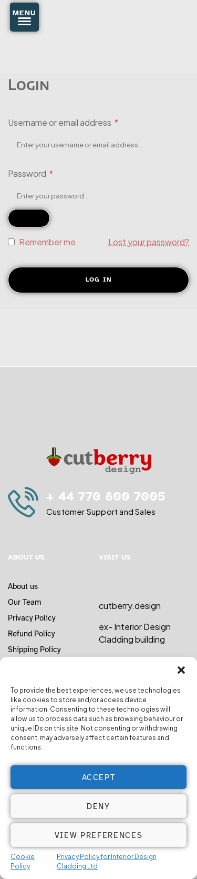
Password (30, 173)
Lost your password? (148, 241)
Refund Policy (31, 633)
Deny (98, 806)
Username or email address (63, 122)
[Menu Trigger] (24, 17)
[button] (181, 670)
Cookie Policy (23, 861)
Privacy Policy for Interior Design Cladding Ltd (107, 861)
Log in (99, 279)
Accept (99, 777)
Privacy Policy (31, 618)
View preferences (98, 835)
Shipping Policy (34, 649)
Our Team (25, 602)
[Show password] (29, 218)
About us (23, 586)
